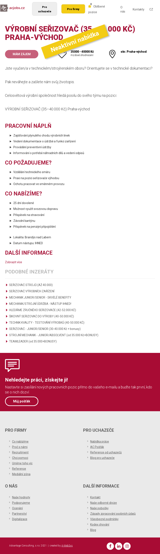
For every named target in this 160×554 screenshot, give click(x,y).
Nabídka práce (99, 441)
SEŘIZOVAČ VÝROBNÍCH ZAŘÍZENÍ (31, 291)
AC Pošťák (97, 447)
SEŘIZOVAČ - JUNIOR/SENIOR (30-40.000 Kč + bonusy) (45, 329)
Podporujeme (21, 502)
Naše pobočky (99, 508)
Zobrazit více (13, 262)
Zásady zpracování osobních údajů (113, 513)
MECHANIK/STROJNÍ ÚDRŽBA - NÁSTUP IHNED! (40, 303)
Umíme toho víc (22, 463)
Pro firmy (73, 9)
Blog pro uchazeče (102, 458)
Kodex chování (99, 524)
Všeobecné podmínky (104, 519)
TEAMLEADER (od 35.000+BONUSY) (33, 341)
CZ (151, 9)
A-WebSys (67, 545)
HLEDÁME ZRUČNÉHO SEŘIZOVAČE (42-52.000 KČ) (42, 310)
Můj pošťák (21, 401)
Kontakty (138, 9)
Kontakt (95, 497)
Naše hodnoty (21, 497)
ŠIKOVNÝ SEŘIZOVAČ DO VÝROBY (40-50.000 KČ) (41, 316)
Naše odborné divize (103, 502)
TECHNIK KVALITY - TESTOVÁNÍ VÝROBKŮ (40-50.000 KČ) (46, 322)
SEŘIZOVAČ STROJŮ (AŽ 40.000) (31, 285)
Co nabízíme (20, 441)
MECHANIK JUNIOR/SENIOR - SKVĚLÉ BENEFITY (40, 297)
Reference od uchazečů (106, 452)
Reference (19, 468)
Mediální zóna (21, 474)
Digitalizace (19, 519)
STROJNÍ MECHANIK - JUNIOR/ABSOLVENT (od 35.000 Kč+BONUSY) (53, 335)
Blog (93, 530)
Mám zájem (22, 54)
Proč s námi (20, 447)
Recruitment (20, 452)
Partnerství (19, 513)
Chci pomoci (20, 458)
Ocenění (17, 508)
